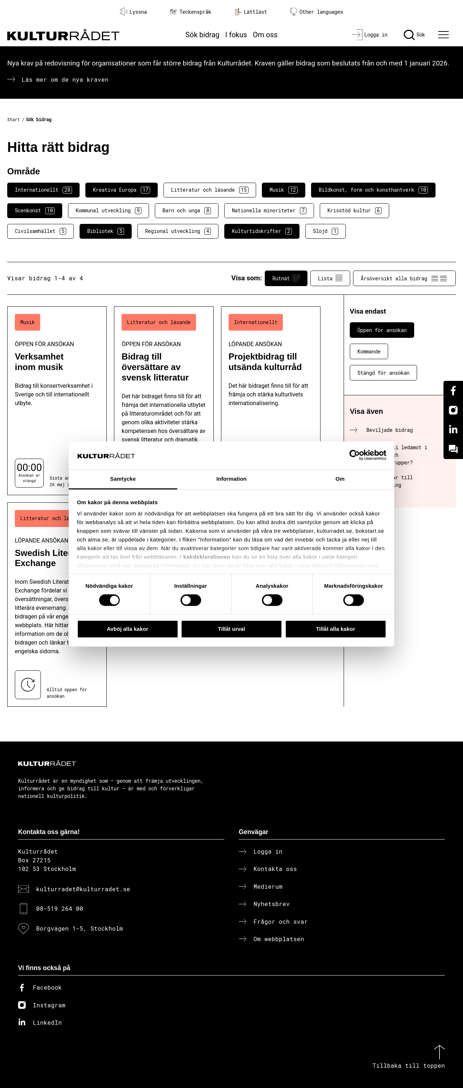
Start (13, 119)
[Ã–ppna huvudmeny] (444, 34)
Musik (283, 190)
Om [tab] (339, 479)
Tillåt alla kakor (335, 629)
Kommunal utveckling (108, 210)
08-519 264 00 (59, 908)
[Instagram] (453, 410)
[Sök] (414, 35)
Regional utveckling (178, 231)
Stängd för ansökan (383, 372)
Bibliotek (105, 231)
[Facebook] (453, 390)
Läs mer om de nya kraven (65, 79)
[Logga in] (369, 35)
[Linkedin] (453, 429)
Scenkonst (35, 210)
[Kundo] (453, 449)
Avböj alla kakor (127, 629)
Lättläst (250, 11)
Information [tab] (231, 479)
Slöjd (325, 231)
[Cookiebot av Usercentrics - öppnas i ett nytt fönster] (354, 455)
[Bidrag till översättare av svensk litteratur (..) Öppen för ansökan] (163, 400)
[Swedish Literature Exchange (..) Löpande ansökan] (57, 604)
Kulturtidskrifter (262, 231)
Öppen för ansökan (382, 330)
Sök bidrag (203, 34)
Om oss (265, 34)
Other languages (316, 12)
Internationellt (43, 190)
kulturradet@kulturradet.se (83, 889)
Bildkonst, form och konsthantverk (373, 190)
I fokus (236, 34)
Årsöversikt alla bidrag (404, 278)
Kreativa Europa (121, 190)
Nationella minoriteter (269, 210)
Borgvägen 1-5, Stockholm (79, 928)
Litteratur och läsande (210, 190)
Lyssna (133, 11)
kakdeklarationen (207, 557)
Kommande (369, 351)
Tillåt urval (231, 629)
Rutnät (286, 278)
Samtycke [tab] (123, 479)
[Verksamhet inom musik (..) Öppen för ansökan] (57, 400)
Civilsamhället (40, 231)
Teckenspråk (190, 11)
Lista (330, 278)
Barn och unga (186, 210)
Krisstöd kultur (354, 210)
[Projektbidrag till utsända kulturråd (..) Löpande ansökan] (270, 400)
